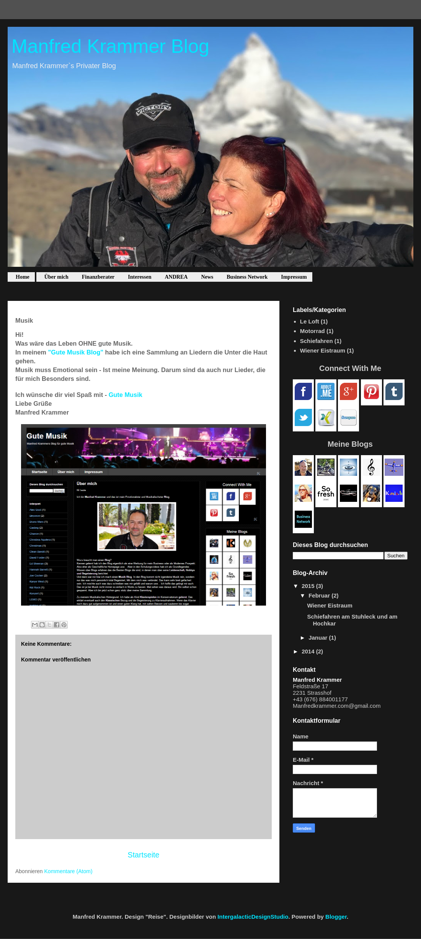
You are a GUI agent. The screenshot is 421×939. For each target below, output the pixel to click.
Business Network (247, 277)
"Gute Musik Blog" (75, 352)
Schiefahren (316, 341)
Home (22, 277)
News (207, 277)
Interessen (139, 277)
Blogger (336, 916)
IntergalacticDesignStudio (252, 916)
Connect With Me (350, 368)
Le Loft (309, 321)
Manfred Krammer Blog (110, 46)
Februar (319, 595)
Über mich (56, 277)
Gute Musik (125, 394)
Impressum (294, 277)
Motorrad (312, 331)
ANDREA (176, 277)
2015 (309, 586)
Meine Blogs (350, 444)
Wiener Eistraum (322, 350)
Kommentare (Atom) (68, 871)
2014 (309, 651)
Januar (318, 637)
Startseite (144, 855)
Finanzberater (98, 277)
